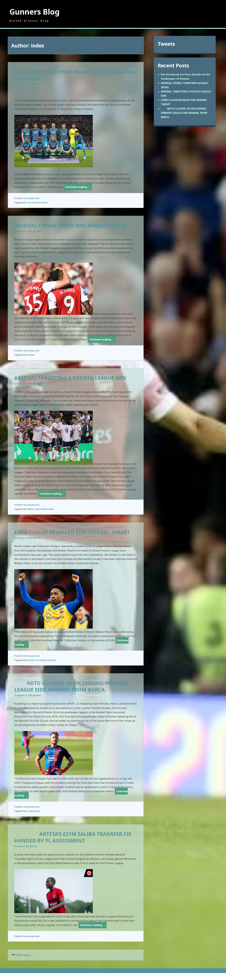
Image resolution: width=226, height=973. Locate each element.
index (37, 84)
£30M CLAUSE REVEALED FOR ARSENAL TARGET (72, 532)
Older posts (23, 955)
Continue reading (78, 187)
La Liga (30, 811)
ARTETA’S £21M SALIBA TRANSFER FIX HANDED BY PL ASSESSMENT (73, 837)
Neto (37, 811)
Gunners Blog (34, 12)
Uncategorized (31, 198)
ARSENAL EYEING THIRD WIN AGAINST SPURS (70, 225)
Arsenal (30, 354)
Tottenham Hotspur (37, 202)
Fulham (30, 509)
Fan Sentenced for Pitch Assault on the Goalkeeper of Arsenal (76, 75)
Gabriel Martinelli (44, 509)
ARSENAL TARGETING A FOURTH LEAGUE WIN (70, 378)
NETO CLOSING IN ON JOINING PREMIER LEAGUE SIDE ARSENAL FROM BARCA (70, 686)
